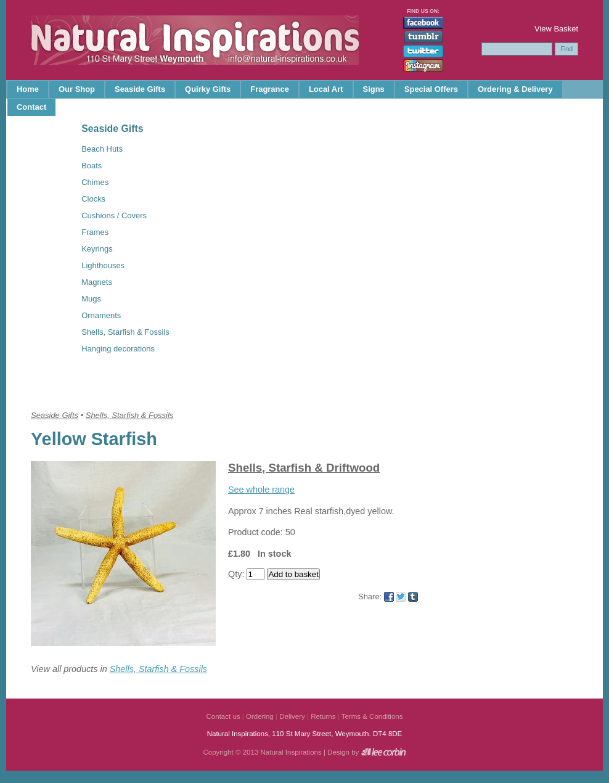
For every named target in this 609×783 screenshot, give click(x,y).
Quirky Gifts (208, 89)
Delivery (292, 716)
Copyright (218, 752)
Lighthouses (103, 265)
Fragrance (269, 89)
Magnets (96, 282)
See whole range (261, 489)
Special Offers (431, 89)
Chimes (94, 182)
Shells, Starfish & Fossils (125, 332)
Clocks (93, 198)
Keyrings (96, 248)
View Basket (556, 28)
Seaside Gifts (140, 89)
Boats (91, 165)
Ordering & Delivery (515, 89)
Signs (374, 89)
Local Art (326, 89)
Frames (94, 232)
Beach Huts (102, 149)
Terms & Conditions (372, 716)
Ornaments (101, 315)
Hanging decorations (118, 348)
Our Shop (77, 89)
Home (28, 89)
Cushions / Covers (114, 215)
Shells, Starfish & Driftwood (304, 467)
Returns (323, 716)
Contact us (223, 716)
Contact (31, 107)
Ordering (260, 716)
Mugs (91, 298)
